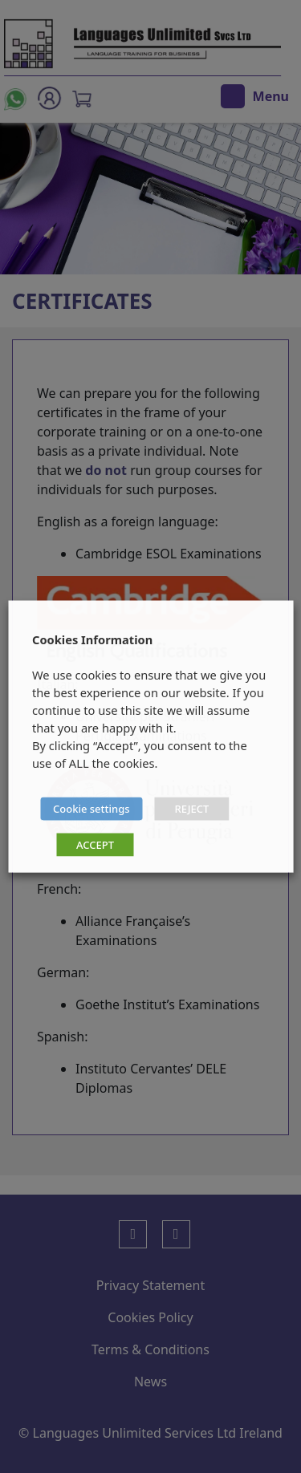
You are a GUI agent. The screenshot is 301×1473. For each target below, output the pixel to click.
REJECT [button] (192, 808)
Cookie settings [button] (91, 808)
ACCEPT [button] (95, 845)
